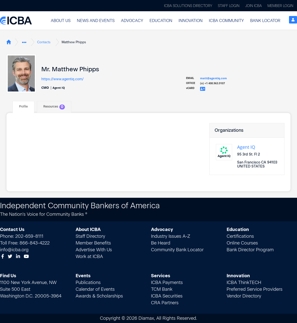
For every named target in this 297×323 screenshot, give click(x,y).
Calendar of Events (95, 289)
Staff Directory (90, 236)
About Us (61, 20)
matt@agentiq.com (213, 78)
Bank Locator (265, 20)
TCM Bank (161, 289)
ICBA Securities (167, 296)
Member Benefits (93, 243)
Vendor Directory (244, 296)
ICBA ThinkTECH (244, 282)
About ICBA (88, 229)
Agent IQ (246, 147)
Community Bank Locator (177, 249)
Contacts (44, 42)
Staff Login (228, 6)
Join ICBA (253, 6)
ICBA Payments (167, 282)
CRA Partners (165, 303)
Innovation (191, 20)
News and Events (96, 20)
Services (160, 275)
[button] (61, 21)
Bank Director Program (250, 249)
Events (83, 275)
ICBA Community (226, 20)
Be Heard (160, 243)
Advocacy (132, 20)
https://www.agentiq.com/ (62, 79)
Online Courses (242, 243)
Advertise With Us (94, 249)
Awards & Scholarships (99, 296)
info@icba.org (14, 249)
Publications (88, 282)
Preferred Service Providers (254, 289)
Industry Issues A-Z (170, 236)
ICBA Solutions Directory (188, 6)
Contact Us (12, 229)
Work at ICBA (89, 256)
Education (161, 20)
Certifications (240, 236)
